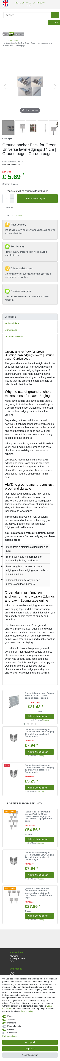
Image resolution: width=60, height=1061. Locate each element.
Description (10, 317)
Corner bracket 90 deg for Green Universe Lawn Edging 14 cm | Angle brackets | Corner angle (39, 733)
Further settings (9, 1036)
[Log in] (4, 22)
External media (14, 1026)
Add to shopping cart (40, 198)
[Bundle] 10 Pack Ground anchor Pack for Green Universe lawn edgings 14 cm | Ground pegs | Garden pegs (38, 816)
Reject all (30, 1048)
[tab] (30, 317)
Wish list (8, 207)
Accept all (30, 1042)
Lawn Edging (13, 40)
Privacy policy (27, 1011)
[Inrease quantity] (12, 196)
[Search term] (27, 15)
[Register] (9, 22)
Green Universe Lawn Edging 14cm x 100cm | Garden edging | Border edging (39, 695)
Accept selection (30, 1055)
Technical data (12, 323)
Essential (11, 1016)
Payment (14, 956)
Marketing (11, 1023)
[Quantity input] (6, 198)
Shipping (18, 215)
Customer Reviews (14, 336)
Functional (12, 1033)
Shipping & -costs (17, 958)
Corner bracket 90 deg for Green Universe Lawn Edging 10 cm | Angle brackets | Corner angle (39, 768)
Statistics (11, 1019)
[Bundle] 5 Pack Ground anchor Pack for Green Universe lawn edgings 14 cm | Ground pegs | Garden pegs (38, 893)
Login (12, 972)
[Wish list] (45, 22)
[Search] (55, 15)
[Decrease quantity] (12, 201)
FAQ (12, 961)
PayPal (10, 1029)
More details (11, 330)
